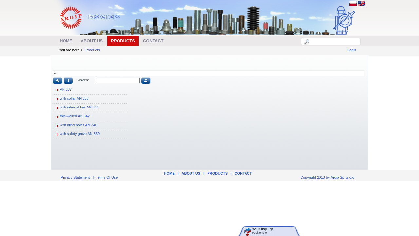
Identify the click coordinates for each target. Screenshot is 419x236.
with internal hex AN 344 (77, 107)
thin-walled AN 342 (72, 116)
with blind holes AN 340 (76, 125)
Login (351, 50)
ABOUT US (191, 173)
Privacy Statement (75, 177)
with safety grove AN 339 (77, 134)
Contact (243, 173)
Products (92, 50)
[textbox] (334, 41)
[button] (57, 80)
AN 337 (63, 90)
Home (169, 173)
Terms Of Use (107, 177)
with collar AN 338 (72, 99)
